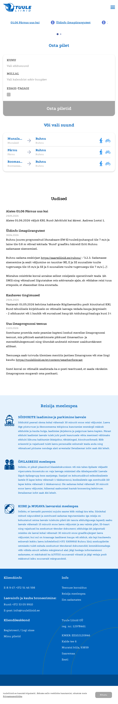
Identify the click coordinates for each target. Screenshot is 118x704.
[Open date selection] (59, 75)
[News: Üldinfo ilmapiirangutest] (72, 22)
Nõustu (103, 695)
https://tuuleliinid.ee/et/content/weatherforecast (49, 360)
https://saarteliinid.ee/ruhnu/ (61, 257)
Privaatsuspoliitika (12, 696)
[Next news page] (112, 22)
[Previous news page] (5, 22)
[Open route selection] (59, 61)
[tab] (58, 34)
